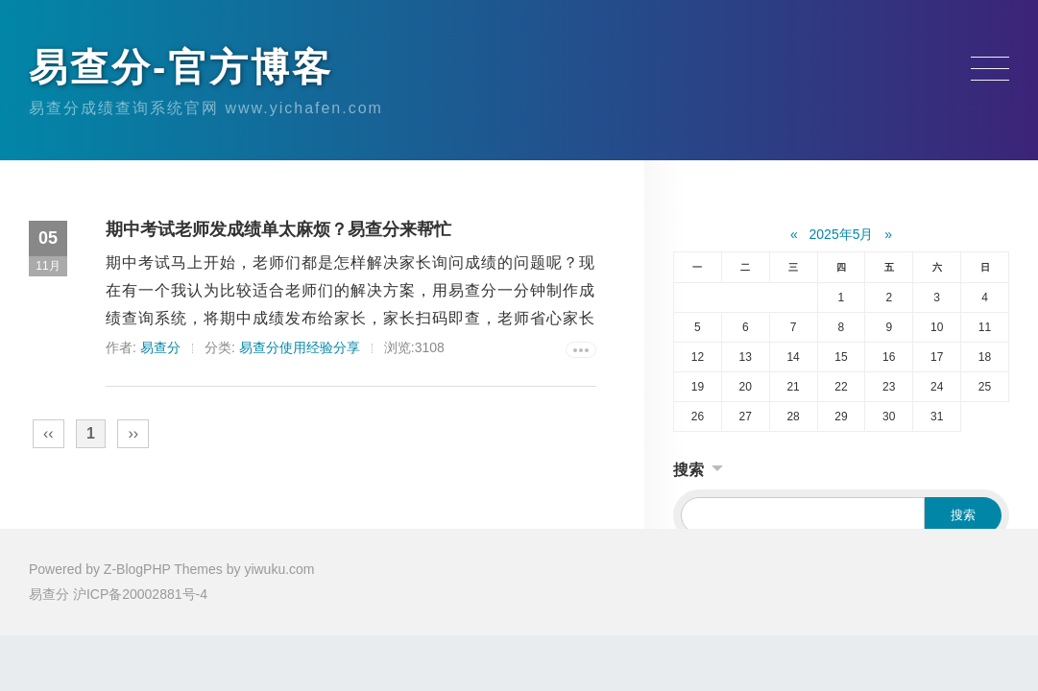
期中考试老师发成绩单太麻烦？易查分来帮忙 (278, 229)
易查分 (160, 347)
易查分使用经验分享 (299, 347)
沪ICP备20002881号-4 (140, 594)
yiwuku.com (279, 569)
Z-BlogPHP (137, 569)
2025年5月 (841, 234)
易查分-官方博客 (181, 67)
